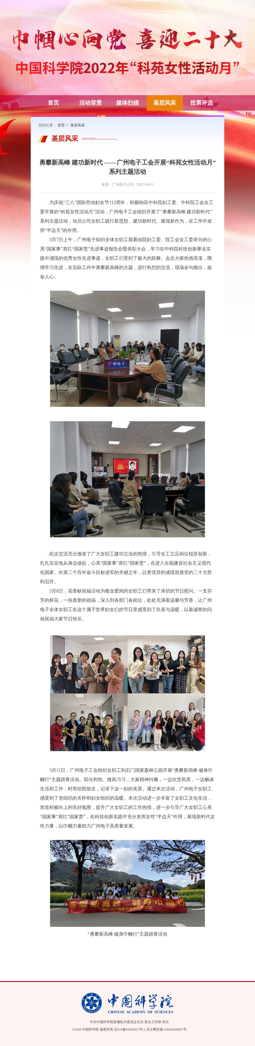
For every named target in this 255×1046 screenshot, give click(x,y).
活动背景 (90, 103)
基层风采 (164, 103)
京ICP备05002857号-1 (130, 1029)
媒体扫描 (127, 103)
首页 (53, 103)
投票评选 (201, 103)
